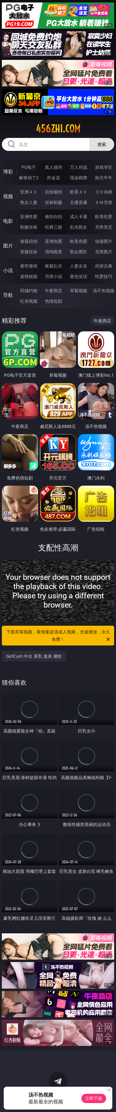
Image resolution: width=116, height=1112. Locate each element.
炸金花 (53, 177)
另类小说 (53, 276)
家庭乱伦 (53, 266)
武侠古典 (103, 266)
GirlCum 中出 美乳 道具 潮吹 (34, 656)
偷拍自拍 (53, 216)
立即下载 (93, 1098)
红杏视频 (28, 301)
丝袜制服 (53, 202)
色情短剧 (53, 301)
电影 (8, 221)
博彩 (8, 171)
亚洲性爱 (28, 216)
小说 (8, 270)
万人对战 (78, 167)
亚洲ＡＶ (28, 192)
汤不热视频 (103, 290)
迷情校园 (28, 276)
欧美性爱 (103, 216)
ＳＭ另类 (103, 202)
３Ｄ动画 (103, 192)
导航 (8, 295)
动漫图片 (103, 241)
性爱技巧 (103, 276)
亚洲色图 (53, 241)
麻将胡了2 (29, 177)
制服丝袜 (28, 227)
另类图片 (103, 252)
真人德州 (53, 167)
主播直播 (78, 202)
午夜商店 (53, 290)
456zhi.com (58, 128)
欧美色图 (78, 241)
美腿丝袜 (28, 252)
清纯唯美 (53, 252)
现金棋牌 (78, 177)
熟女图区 (78, 252)
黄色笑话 (78, 276)
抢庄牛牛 (103, 177)
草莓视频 (78, 290)
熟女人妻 (28, 202)
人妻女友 (78, 266)
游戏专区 (103, 167)
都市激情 (28, 266)
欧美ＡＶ (78, 192)
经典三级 (53, 227)
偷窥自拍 (28, 241)
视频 (8, 196)
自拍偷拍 (53, 192)
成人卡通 (78, 216)
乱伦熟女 (78, 227)
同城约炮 (28, 290)
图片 (8, 245)
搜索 (101, 144)
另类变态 (103, 227)
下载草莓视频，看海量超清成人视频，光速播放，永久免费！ (58, 636)
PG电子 (28, 167)
